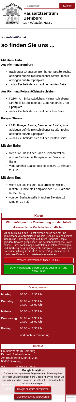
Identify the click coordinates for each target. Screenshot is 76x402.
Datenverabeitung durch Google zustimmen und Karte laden (38, 269)
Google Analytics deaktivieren (33, 396)
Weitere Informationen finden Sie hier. (38, 260)
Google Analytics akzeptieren (33, 389)
